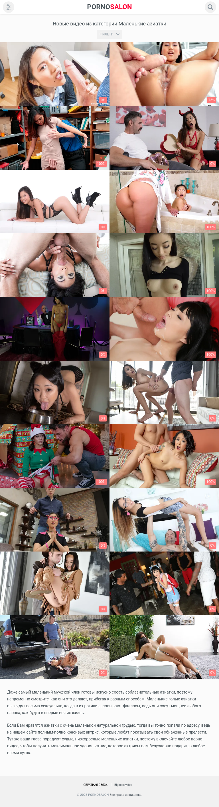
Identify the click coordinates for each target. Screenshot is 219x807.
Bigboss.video (123, 784)
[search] (210, 7)
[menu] (8, 7)
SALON (109, 7)
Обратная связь (95, 784)
